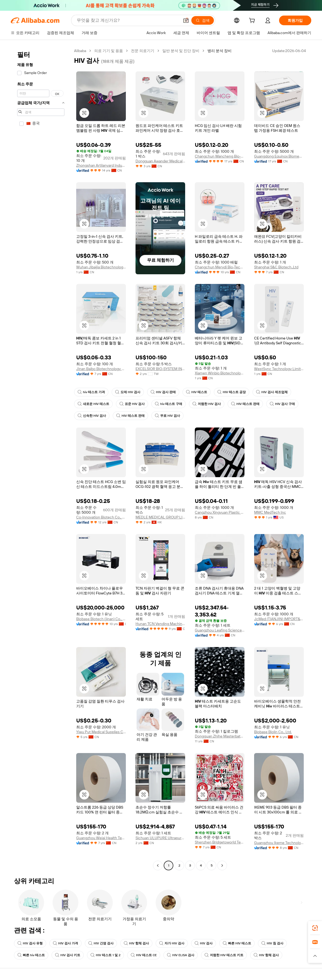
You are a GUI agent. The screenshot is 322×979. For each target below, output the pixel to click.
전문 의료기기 (142, 51)
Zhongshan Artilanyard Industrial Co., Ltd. (101, 165)
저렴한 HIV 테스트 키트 (223, 955)
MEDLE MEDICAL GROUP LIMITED (160, 517)
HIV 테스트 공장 (231, 392)
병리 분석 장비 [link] (219, 51)
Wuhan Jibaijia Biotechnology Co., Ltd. (101, 267)
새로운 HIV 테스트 (93, 404)
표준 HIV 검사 (132, 404)
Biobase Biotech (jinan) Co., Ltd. (101, 619)
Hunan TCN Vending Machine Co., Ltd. (160, 624)
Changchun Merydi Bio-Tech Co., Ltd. (219, 267)
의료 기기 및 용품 (108, 51)
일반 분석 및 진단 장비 (180, 51)
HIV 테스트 (196, 392)
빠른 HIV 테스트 (237, 943)
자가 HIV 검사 (171, 943)
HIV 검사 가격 (65, 943)
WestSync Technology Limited (279, 369)
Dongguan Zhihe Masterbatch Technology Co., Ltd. (219, 736)
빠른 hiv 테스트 (31, 955)
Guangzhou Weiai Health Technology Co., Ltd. (101, 838)
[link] (315, 928)
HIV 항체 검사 (136, 943)
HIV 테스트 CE (144, 955)
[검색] (202, 20)
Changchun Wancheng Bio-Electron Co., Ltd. (219, 156)
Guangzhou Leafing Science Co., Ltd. (219, 630)
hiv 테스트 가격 (91, 392)
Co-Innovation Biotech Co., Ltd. (101, 517)
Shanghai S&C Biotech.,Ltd (276, 267)
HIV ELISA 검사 (180, 955)
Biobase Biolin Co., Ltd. (273, 732)
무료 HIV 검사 (167, 416)
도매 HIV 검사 (127, 392)
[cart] (253, 21)
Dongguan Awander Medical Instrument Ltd (160, 161)
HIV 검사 (204, 943)
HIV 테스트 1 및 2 (105, 955)
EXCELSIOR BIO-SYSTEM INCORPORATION (160, 369)
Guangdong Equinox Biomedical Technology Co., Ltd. (279, 156)
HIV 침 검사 (272, 943)
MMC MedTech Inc (270, 512)
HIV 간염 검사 (101, 943)
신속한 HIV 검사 (92, 416)
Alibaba (80, 51)
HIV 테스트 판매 (245, 404)
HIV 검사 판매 (163, 392)
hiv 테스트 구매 (168, 404)
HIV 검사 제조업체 (272, 392)
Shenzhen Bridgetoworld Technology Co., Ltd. (219, 842)
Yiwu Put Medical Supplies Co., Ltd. (101, 732)
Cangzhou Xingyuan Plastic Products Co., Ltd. (219, 512)
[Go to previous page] (158, 865)
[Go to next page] (222, 865)
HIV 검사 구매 (282, 404)
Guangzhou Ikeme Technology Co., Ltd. (279, 843)
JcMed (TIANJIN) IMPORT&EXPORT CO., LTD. (279, 619)
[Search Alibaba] (127, 20)
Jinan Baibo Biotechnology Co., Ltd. (101, 369)
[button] (186, 20)
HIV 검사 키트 (67, 955)
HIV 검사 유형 (30, 943)
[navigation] (41, 458)
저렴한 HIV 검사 (206, 404)
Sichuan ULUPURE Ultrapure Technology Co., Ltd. (160, 838)
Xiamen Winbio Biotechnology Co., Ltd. (219, 373)
